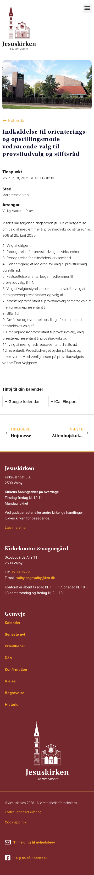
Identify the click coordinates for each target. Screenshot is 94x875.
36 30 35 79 (20, 572)
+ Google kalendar (22, 401)
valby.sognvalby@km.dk (35, 578)
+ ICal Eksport (64, 401)
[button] (87, 8)
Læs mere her (16, 527)
